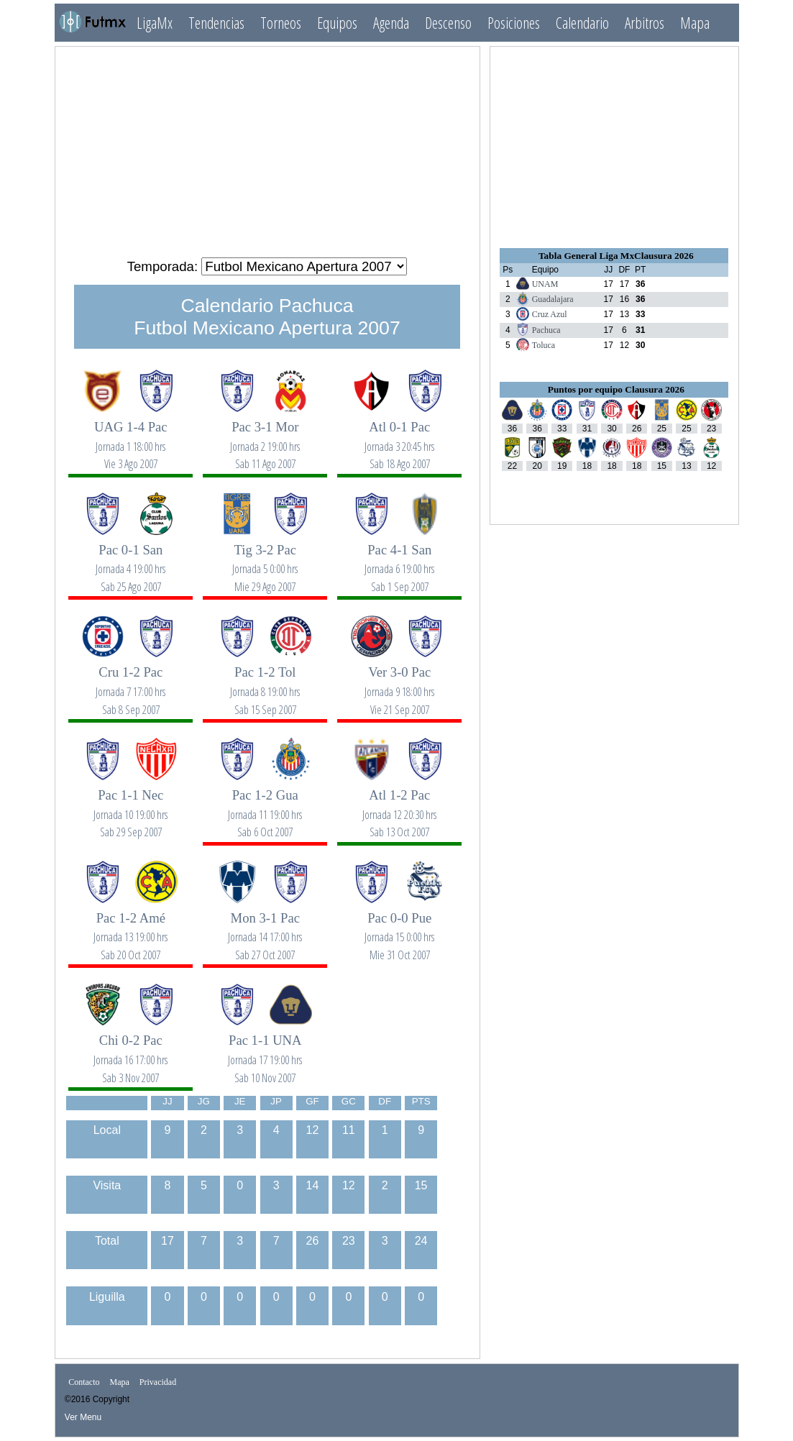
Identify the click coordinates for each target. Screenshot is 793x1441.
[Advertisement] (267, 146)
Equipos (337, 22)
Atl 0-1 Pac (399, 437)
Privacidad (157, 1382)
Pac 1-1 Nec (130, 805)
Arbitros (644, 22)
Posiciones (513, 22)
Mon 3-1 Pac (265, 928)
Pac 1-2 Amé (130, 928)
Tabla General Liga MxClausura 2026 (616, 255)
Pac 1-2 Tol (265, 682)
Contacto (83, 1382)
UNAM (545, 284)
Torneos (280, 22)
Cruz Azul (549, 314)
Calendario (582, 22)
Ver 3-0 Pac (399, 682)
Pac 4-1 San (399, 560)
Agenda (391, 22)
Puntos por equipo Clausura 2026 (616, 389)
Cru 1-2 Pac (130, 682)
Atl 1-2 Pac (399, 805)
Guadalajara (553, 299)
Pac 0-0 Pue (399, 928)
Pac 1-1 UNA (265, 1051)
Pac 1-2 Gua (265, 805)
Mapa (695, 22)
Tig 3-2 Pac (265, 560)
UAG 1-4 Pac (130, 437)
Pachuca (546, 330)
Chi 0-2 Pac (130, 1051)
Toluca (543, 345)
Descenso (448, 22)
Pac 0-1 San (130, 560)
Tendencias (216, 22)
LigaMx (155, 22)
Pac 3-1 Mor (265, 437)
